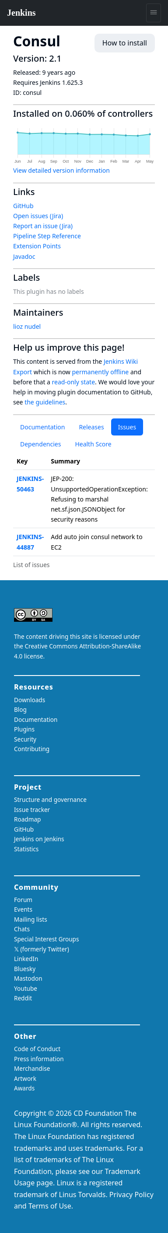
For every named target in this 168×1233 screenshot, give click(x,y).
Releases (91, 427)
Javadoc (24, 256)
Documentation (42, 427)
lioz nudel (27, 326)
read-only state (73, 382)
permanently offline (100, 372)
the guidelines (44, 402)
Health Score (93, 444)
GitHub (23, 206)
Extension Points (37, 246)
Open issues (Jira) (38, 216)
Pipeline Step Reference (47, 236)
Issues (127, 427)
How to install (124, 43)
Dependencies (40, 444)
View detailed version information (61, 170)
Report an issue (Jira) (43, 226)
